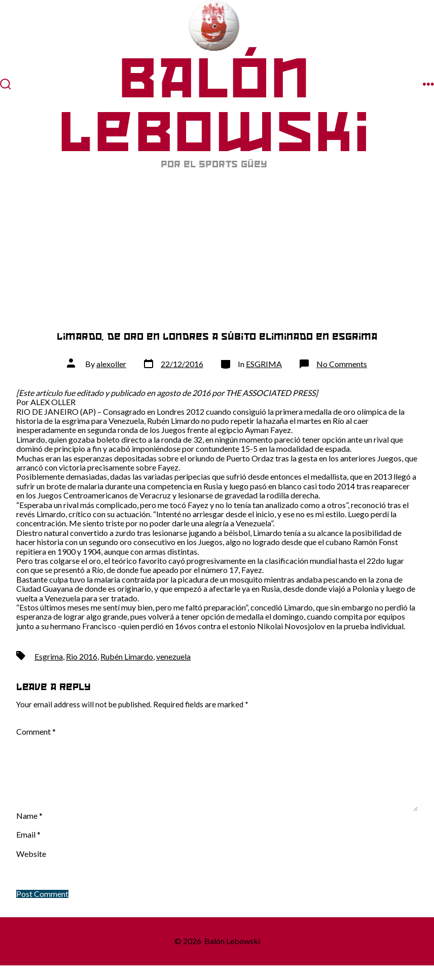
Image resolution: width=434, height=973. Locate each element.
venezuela (173, 656)
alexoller (111, 364)
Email (28, 834)
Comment (36, 731)
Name (29, 815)
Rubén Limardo (126, 656)
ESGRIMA (264, 364)
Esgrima (48, 656)
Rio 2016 (81, 656)
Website (31, 853)
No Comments (341, 364)
